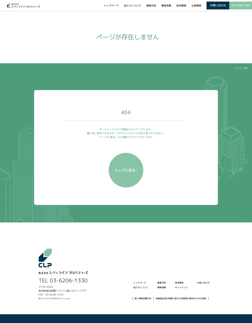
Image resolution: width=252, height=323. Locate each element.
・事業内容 (160, 282)
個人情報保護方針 (143, 298)
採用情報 (181, 5)
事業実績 (166, 5)
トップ (239, 67)
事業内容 (151, 5)
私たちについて (132, 5)
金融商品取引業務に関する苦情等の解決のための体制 (181, 298)
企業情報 (196, 5)
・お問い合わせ (202, 282)
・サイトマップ (180, 287)
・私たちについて (139, 287)
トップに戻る (126, 170)
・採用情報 (178, 282)
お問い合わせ (218, 5)
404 (246, 67)
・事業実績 (160, 287)
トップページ (111, 5)
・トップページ (138, 282)
